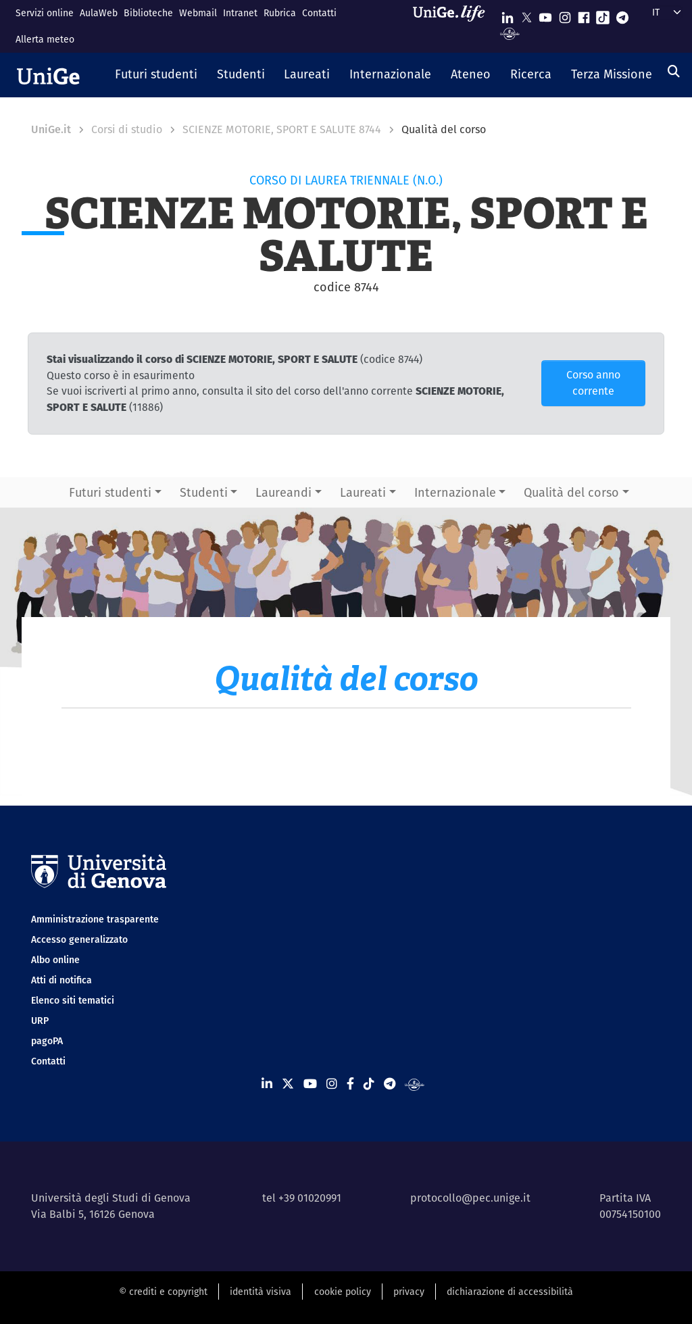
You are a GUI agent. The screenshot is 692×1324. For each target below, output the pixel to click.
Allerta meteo (45, 39)
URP (40, 1020)
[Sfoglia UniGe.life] (453, 26)
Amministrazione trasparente (95, 919)
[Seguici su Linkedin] (507, 14)
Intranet (240, 13)
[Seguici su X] (526, 14)
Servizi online (45, 13)
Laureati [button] (363, 492)
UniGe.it (51, 129)
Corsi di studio (126, 129)
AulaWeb (99, 13)
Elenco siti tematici (72, 1000)
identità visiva (260, 1291)
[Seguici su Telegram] (622, 14)
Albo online (55, 959)
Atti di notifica (61, 980)
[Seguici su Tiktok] (602, 14)
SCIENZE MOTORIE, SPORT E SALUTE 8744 (281, 129)
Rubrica (280, 13)
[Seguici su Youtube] (545, 14)
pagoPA (47, 1041)
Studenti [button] (204, 492)
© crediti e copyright (163, 1291)
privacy (408, 1291)
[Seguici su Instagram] (565, 14)
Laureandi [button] (283, 492)
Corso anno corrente (593, 383)
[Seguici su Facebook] (583, 14)
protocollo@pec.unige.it (470, 1198)
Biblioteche (148, 13)
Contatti (319, 13)
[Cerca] (674, 71)
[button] (156, 75)
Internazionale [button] (455, 492)
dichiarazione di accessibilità (510, 1291)
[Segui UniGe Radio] (510, 33)
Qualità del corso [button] (571, 492)
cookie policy (342, 1291)
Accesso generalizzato (79, 939)
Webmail (198, 13)
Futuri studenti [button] (110, 492)
